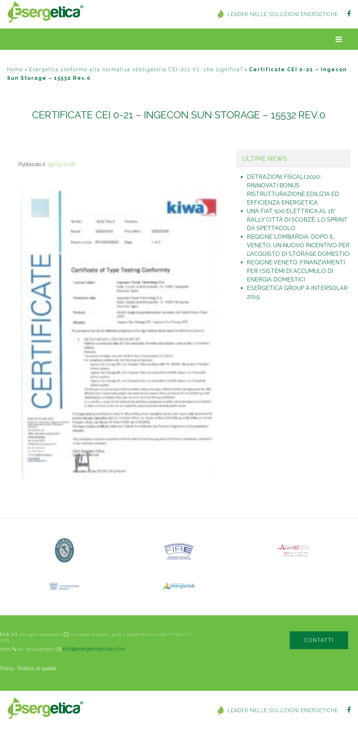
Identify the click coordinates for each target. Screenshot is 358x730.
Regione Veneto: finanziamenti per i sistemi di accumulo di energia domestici (296, 271)
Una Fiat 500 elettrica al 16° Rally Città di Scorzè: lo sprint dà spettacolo (297, 220)
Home (15, 69)
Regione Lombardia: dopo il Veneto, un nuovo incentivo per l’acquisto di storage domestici (298, 245)
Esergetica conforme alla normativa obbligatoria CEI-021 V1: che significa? (136, 69)
